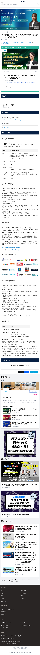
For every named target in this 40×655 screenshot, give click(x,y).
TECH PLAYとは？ (6, 622)
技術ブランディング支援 (7, 609)
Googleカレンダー (9, 120)
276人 (35, 394)
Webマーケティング (11, 42)
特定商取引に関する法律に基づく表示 (11, 641)
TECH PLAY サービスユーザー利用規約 (11, 636)
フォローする (33, 391)
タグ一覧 (3, 601)
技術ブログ (23, 593)
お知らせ (23, 622)
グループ (3, 598)
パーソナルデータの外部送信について (11, 644)
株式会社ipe (7, 127)
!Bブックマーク (33, 371)
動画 (2, 595)
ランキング (23, 598)
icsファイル (18, 120)
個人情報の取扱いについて (8, 638)
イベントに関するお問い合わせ (20, 365)
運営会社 (3, 614)
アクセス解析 (6, 43)
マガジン (3, 593)
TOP (2, 580)
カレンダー (23, 590)
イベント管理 (4, 628)
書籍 (22, 595)
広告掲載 (3, 611)
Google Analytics (30, 82)
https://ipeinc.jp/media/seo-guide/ (11, 247)
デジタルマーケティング (26, 42)
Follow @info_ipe (15, 250)
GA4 (18, 42)
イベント (6, 580)
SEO (4, 42)
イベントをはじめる (26, 625)
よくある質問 (4, 625)
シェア (27, 371)
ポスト (21, 371)
